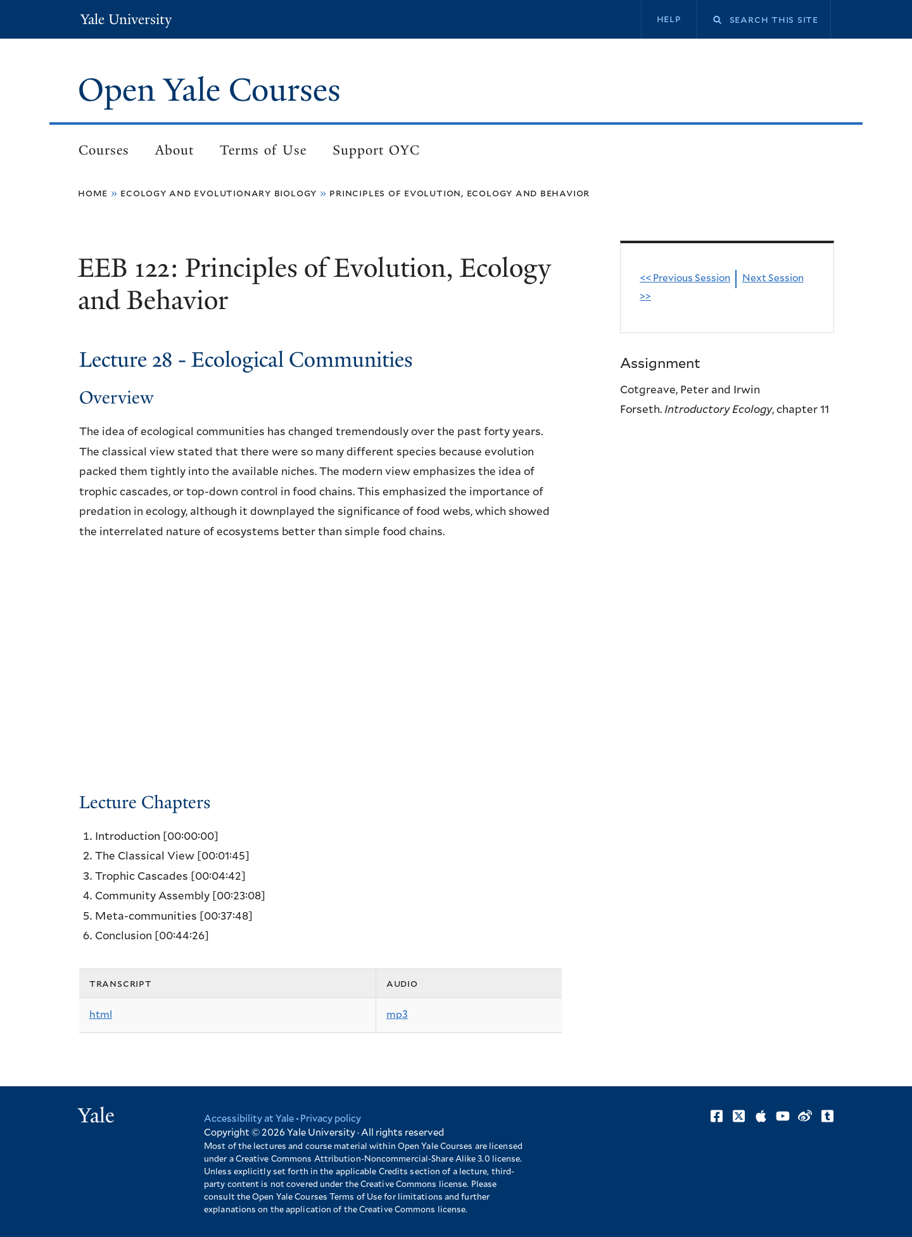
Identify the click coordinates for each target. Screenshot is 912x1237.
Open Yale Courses (209, 90)
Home (93, 193)
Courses (104, 150)
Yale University (125, 19)
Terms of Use (263, 150)
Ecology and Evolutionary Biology (218, 193)
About (174, 150)
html (100, 1015)
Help (668, 19)
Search (709, 20)
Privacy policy (332, 1119)
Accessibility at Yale (249, 1119)
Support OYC (376, 150)
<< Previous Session (685, 279)
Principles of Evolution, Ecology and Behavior (459, 193)
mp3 (397, 1015)
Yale (96, 1115)
